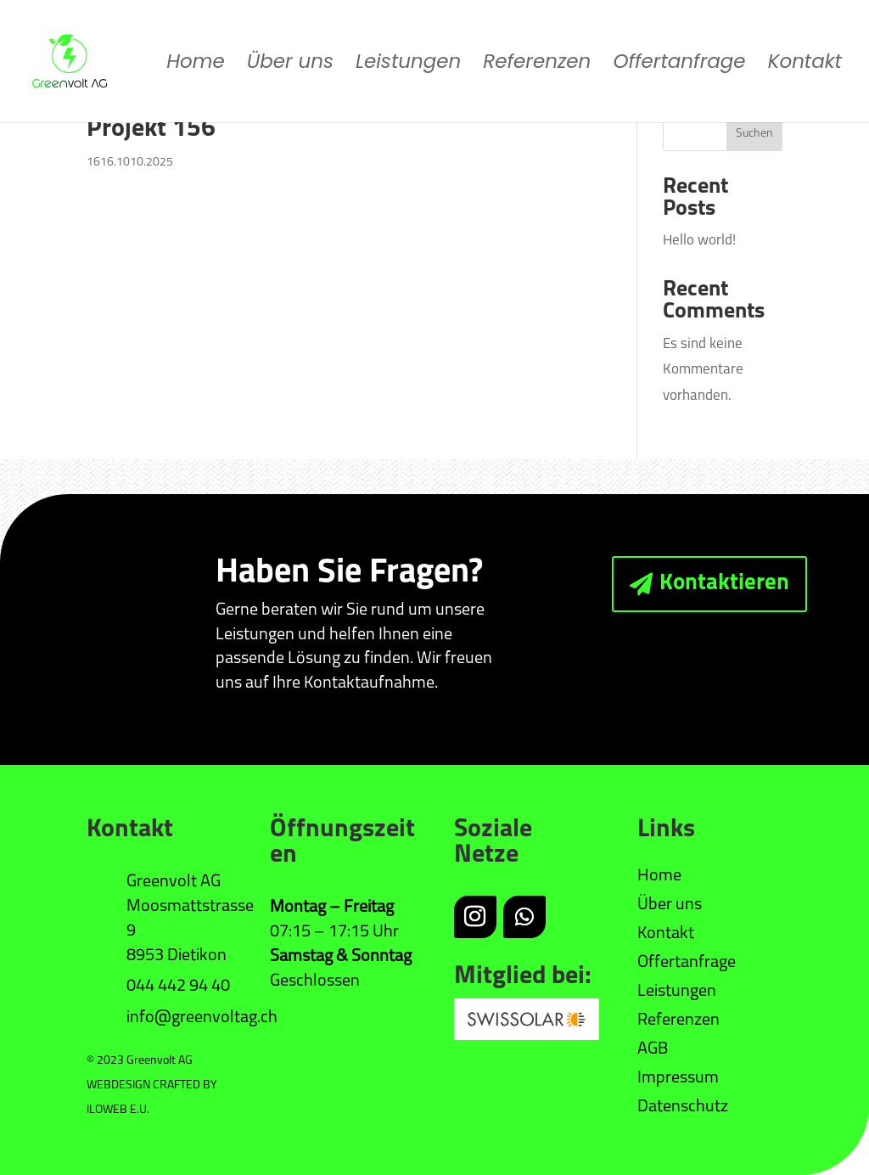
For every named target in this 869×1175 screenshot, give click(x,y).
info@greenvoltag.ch (202, 1017)
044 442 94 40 (178, 986)
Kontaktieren (724, 583)
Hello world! (699, 240)
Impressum (678, 1078)
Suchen (754, 133)
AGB (652, 1049)
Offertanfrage (679, 65)
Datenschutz (682, 1107)
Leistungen (408, 65)
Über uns (290, 65)
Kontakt (805, 65)
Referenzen (537, 65)
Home (195, 65)
